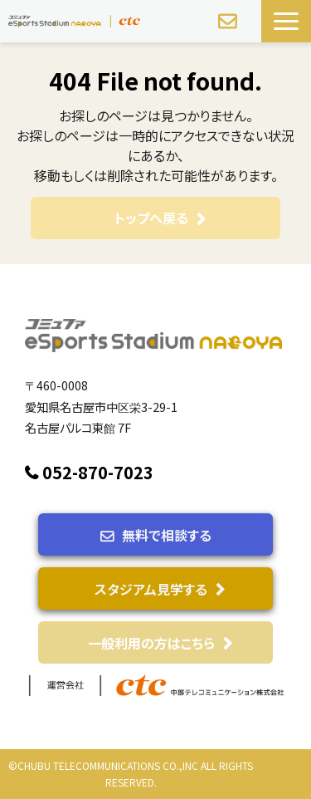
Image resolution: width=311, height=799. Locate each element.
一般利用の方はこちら (151, 643)
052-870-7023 (97, 473)
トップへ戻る (151, 218)
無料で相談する (229, 21)
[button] (286, 21)
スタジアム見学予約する (251, 27)
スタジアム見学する (151, 589)
